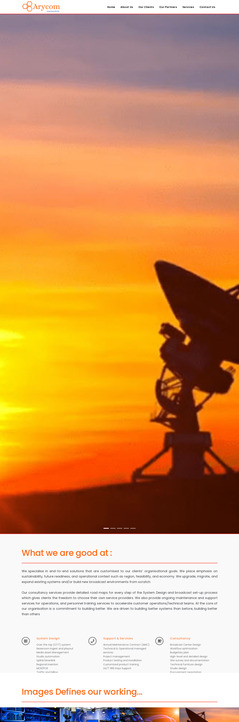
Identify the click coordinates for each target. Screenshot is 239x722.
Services (188, 7)
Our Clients (146, 7)
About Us (126, 7)
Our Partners (168, 7)
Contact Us (207, 7)
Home (111, 7)
